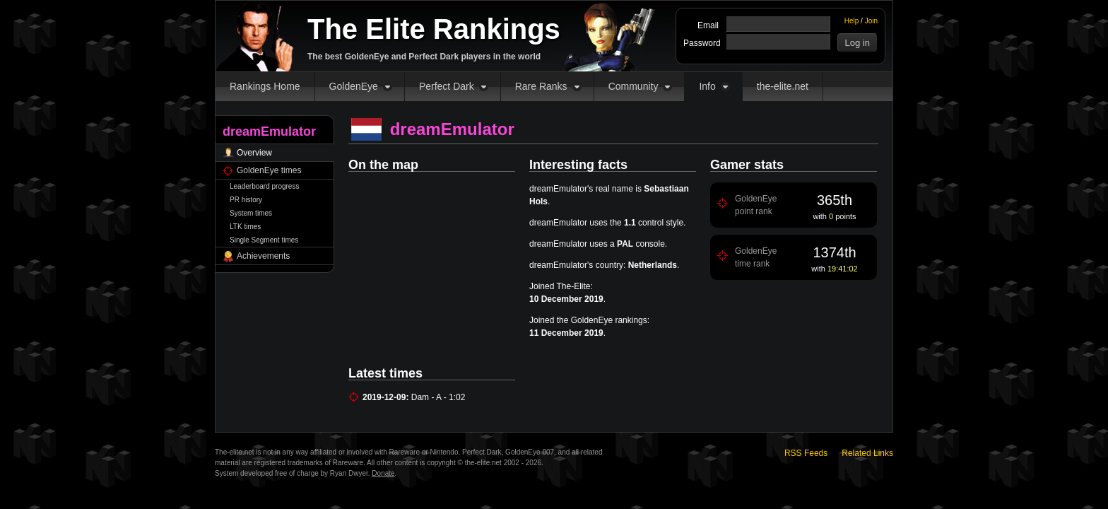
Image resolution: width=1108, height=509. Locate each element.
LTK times (245, 226)
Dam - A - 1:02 (438, 397)
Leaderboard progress (264, 186)
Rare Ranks (541, 86)
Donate (383, 473)
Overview (254, 153)
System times (251, 213)
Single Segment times (264, 240)
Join (871, 21)
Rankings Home (265, 86)
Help (851, 21)
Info (707, 86)
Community (633, 86)
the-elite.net (782, 86)
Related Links (867, 453)
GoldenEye (353, 86)
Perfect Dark (446, 86)
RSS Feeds (805, 453)
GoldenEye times (269, 170)
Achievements (263, 256)
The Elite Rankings (433, 29)
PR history (246, 200)
